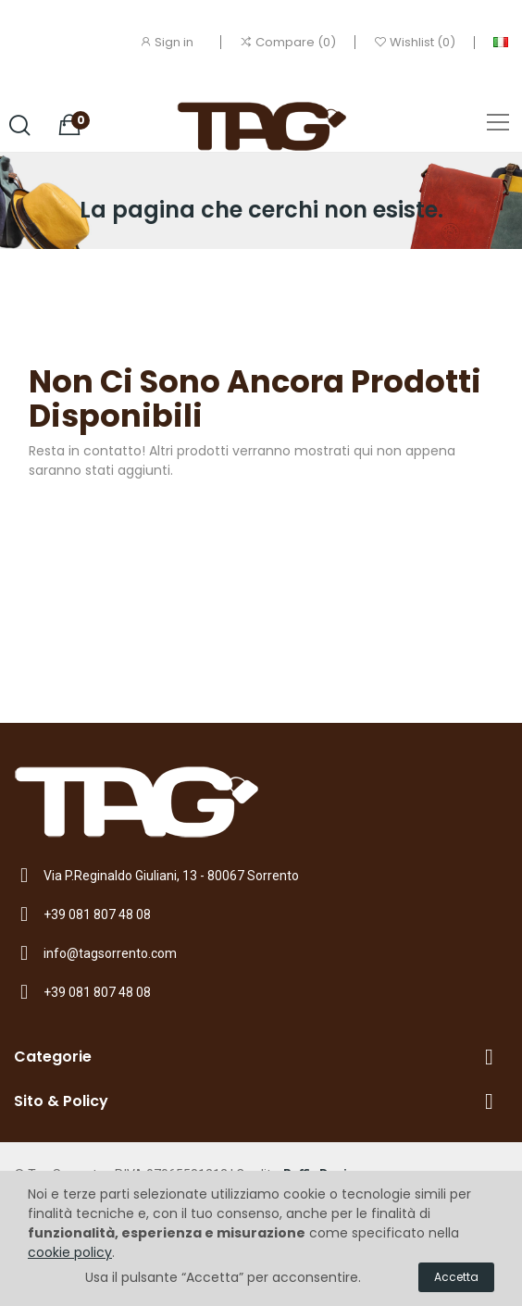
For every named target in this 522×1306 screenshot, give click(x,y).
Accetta (456, 1277)
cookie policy (70, 1252)
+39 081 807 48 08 (97, 914)
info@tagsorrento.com (110, 953)
